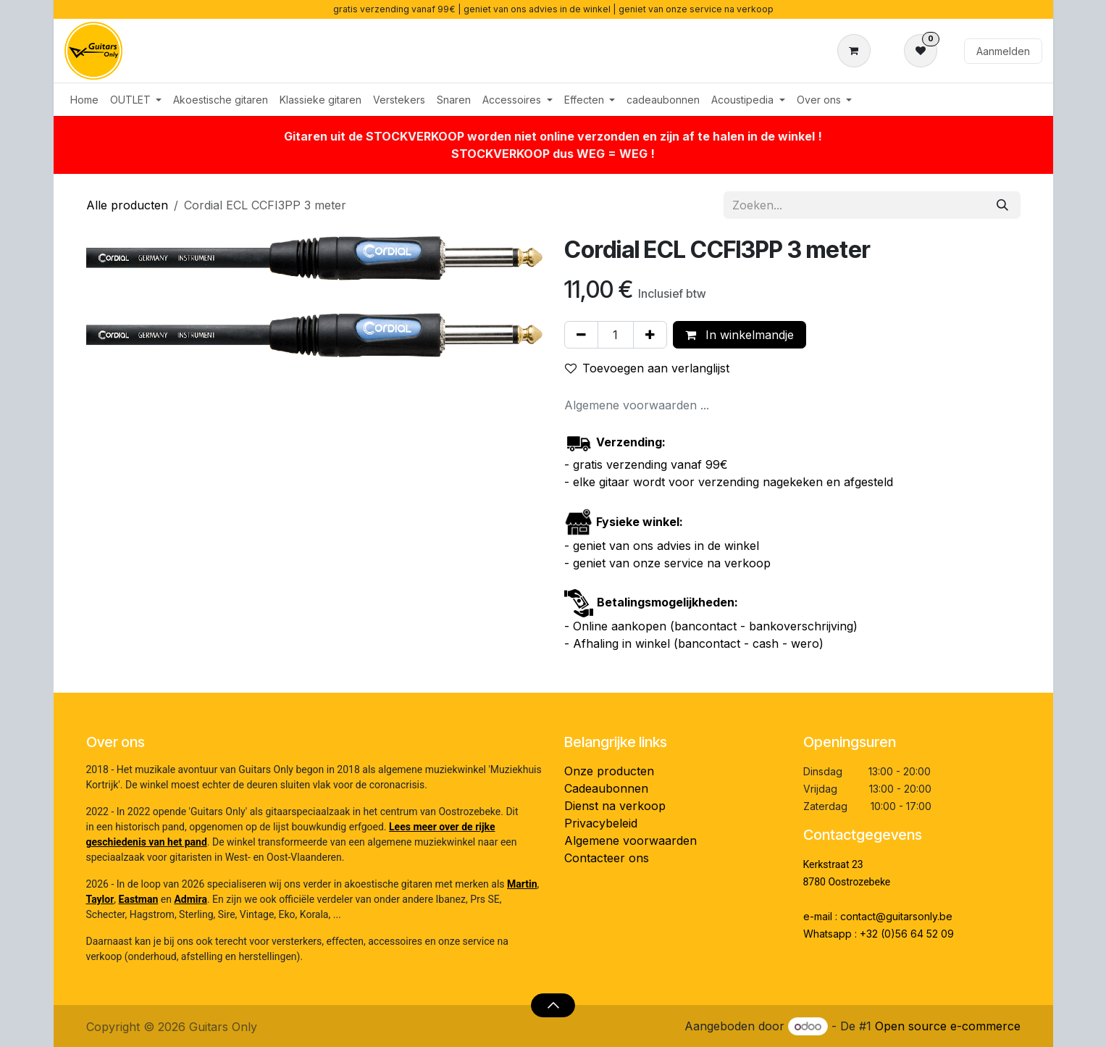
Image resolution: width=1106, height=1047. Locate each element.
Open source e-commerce (948, 1026)
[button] (553, 1005)
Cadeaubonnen (606, 788)
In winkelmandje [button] (739, 335)
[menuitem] (84, 99)
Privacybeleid (600, 823)
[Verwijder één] (581, 335)
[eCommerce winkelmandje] (857, 50)
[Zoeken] (1002, 205)
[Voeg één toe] (650, 335)
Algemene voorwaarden (630, 840)
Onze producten (609, 771)
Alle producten (127, 205)
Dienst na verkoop (615, 805)
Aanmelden (1003, 51)
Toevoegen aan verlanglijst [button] (647, 368)
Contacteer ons (606, 858)
